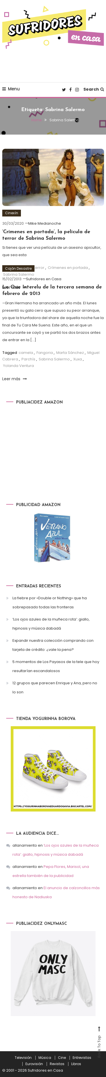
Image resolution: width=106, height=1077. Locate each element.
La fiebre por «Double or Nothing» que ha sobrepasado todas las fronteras (49, 602)
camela (26, 352)
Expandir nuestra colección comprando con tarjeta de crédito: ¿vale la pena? (53, 645)
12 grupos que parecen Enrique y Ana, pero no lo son (54, 687)
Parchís (28, 359)
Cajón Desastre (18, 268)
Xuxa (77, 359)
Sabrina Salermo (54, 359)
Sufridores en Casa (43, 279)
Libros (76, 1064)
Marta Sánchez (70, 352)
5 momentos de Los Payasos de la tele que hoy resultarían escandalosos (55, 666)
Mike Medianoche (44, 223)
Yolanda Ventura (18, 365)
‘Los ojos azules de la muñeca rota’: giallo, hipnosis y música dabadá (51, 624)
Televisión (23, 1058)
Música (44, 1058)
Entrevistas (82, 1058)
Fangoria (44, 352)
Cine (62, 1058)
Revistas (57, 1064)
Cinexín (11, 213)
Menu (11, 89)
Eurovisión (34, 1064)
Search (93, 89)
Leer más (14, 379)
